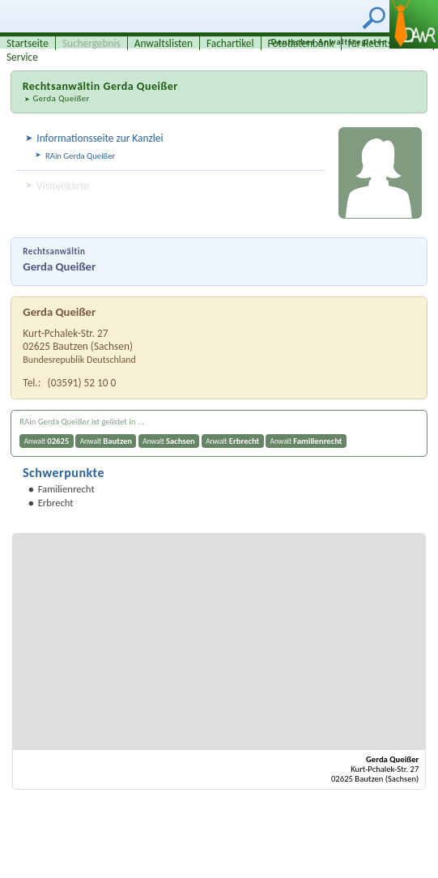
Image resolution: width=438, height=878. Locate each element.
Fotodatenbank (301, 43)
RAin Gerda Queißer (80, 156)
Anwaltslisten (163, 43)
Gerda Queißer (60, 98)
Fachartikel (230, 43)
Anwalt (47, 441)
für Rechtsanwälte (387, 43)
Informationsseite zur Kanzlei (99, 138)
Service (22, 57)
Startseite (27, 43)
